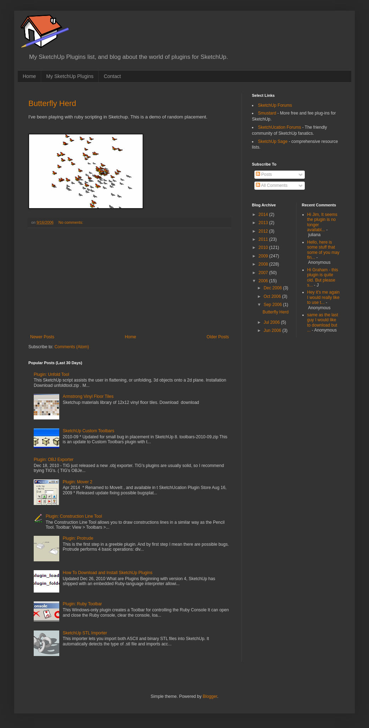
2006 (264, 280)
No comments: (71, 222)
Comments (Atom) (71, 346)
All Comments (271, 185)
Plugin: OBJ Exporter (53, 459)
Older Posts (217, 336)
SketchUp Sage (272, 141)
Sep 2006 (273, 304)
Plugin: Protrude (78, 538)
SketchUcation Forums (279, 127)
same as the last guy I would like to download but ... (322, 322)
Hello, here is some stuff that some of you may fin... (323, 250)
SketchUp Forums (275, 105)
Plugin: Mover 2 (77, 481)
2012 (264, 231)
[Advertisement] (129, 281)
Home (29, 76)
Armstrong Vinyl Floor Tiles (88, 396)
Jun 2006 (273, 330)
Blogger (210, 696)
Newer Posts (42, 336)
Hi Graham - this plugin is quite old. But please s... (322, 277)
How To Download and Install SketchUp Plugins (108, 572)
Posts (264, 174)
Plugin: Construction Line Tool (74, 516)
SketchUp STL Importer (85, 632)
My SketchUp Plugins (69, 76)
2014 (264, 214)
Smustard (267, 113)
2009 (264, 256)
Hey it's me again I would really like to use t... (323, 297)
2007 (264, 272)
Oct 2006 (273, 296)
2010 (264, 247)
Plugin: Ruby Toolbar (82, 603)
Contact (112, 76)
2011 (264, 239)
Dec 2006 (273, 287)
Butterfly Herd (52, 103)
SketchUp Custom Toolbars (88, 430)
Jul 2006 (272, 322)
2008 (264, 264)
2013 (264, 222)
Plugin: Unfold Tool (51, 374)
